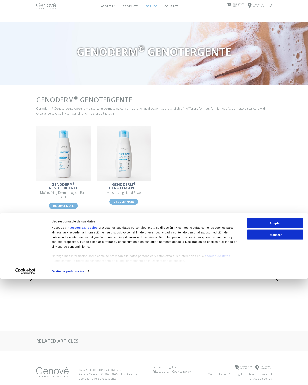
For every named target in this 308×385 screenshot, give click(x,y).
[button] (31, 281)
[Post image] (57, 243)
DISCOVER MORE (63, 206)
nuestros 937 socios (82, 333)
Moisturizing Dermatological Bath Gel (63, 191)
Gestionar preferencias (67, 377)
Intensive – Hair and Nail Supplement (57, 256)
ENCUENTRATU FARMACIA (255, 5)
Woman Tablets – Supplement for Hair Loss (105, 256)
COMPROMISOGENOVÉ (235, 5)
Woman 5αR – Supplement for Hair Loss (154, 256)
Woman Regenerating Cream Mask (250, 256)
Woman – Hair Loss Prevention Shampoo (202, 256)
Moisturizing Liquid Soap (124, 189)
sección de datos (217, 362)
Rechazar (275, 340)
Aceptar (275, 329)
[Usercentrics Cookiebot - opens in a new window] (25, 377)
